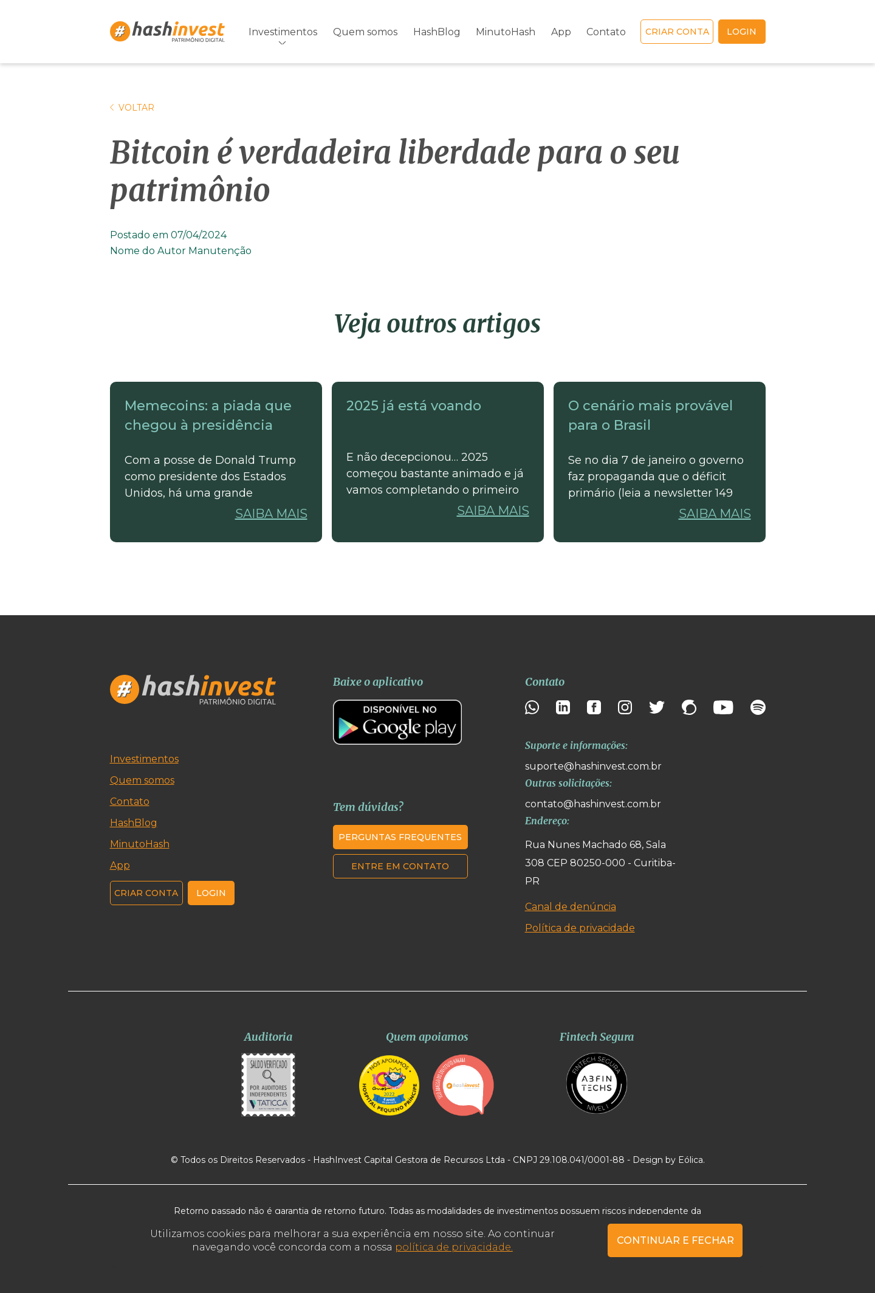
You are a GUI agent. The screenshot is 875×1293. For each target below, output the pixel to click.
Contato (606, 32)
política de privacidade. (454, 1247)
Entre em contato (400, 866)
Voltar (132, 107)
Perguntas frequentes (400, 837)
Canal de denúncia (570, 906)
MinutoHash (505, 32)
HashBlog (437, 32)
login (742, 31)
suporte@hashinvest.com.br (593, 766)
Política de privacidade (580, 928)
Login (211, 893)
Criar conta (677, 31)
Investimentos (283, 32)
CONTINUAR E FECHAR (675, 1240)
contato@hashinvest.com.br (593, 804)
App (561, 32)
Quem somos (365, 32)
